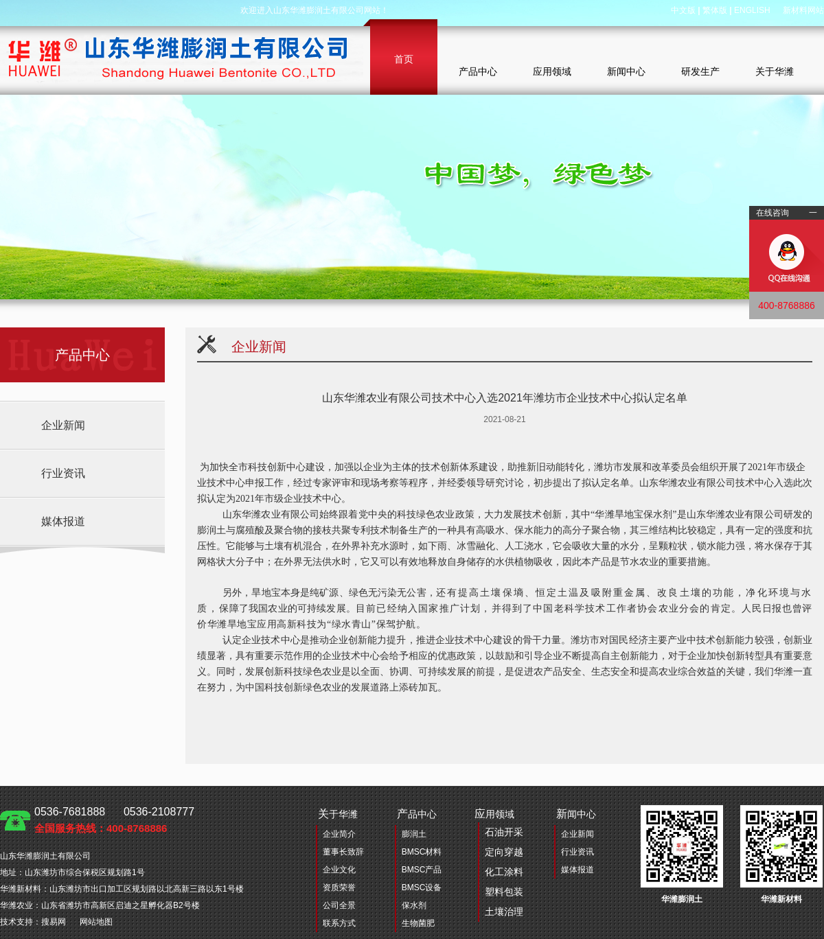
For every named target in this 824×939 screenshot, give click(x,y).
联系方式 (339, 923)
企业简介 (339, 834)
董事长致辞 (343, 852)
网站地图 (96, 922)
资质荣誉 (339, 887)
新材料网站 (803, 10)
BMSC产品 (422, 869)
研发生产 (700, 71)
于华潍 (338, 814)
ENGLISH (752, 10)
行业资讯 (63, 473)
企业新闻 (63, 425)
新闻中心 (626, 71)
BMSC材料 (422, 852)
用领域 (498, 865)
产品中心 (478, 71)
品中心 (417, 814)
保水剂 (414, 905)
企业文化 (339, 869)
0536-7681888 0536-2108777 (114, 820)
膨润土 (414, 834)
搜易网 (53, 922)
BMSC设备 (422, 887)
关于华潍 (774, 71)
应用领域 (552, 71)
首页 (403, 59)
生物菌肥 (418, 923)
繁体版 (714, 10)
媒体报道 (63, 521)
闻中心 (576, 814)
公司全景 (339, 905)
